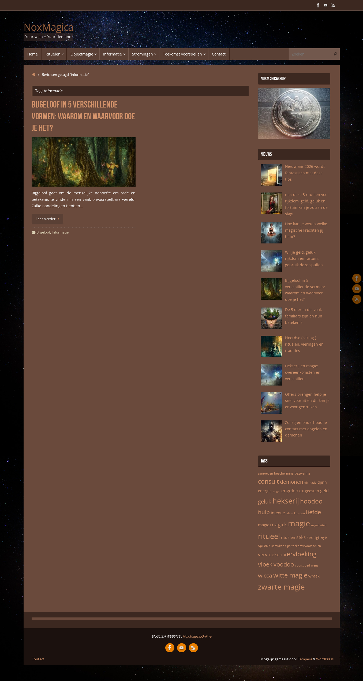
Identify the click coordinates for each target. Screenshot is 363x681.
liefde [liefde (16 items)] (313, 512)
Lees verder (48, 219)
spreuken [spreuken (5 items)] (277, 546)
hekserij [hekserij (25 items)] (285, 501)
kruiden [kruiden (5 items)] (299, 513)
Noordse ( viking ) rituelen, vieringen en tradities (304, 344)
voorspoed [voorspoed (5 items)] (302, 565)
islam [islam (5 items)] (289, 513)
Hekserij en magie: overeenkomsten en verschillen (302, 372)
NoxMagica (49, 27)
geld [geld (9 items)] (324, 491)
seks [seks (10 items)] (301, 537)
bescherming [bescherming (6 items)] (284, 473)
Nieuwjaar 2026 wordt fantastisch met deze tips (305, 173)
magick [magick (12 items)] (278, 524)
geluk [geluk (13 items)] (264, 501)
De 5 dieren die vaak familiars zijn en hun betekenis (303, 316)
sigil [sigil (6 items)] (317, 537)
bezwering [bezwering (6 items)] (302, 473)
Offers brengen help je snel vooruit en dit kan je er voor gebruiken (307, 401)
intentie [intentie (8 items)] (278, 512)
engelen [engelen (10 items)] (289, 490)
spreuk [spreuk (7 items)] (264, 545)
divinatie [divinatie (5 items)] (310, 482)
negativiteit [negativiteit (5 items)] (319, 525)
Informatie (60, 232)
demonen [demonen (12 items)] (291, 481)
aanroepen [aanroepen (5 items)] (265, 473)
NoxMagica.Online (196, 636)
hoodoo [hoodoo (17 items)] (311, 501)
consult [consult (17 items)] (268, 481)
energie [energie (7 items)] (265, 490)
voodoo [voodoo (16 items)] (284, 564)
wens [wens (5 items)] (314, 565)
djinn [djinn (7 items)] (322, 482)
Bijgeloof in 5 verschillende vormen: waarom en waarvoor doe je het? (83, 116)
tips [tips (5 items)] (287, 546)
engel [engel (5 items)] (276, 491)
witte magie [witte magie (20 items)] (290, 575)
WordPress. (325, 659)
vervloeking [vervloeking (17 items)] (300, 554)
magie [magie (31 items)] (299, 523)
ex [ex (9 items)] (301, 491)
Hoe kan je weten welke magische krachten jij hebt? (306, 230)
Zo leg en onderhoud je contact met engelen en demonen (306, 429)
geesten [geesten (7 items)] (312, 490)
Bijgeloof (43, 232)
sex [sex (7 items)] (310, 537)
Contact (38, 659)
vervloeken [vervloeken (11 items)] (270, 554)
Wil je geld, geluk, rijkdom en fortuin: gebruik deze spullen (304, 259)
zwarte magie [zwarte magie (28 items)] (281, 587)
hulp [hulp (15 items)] (264, 512)
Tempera (305, 659)
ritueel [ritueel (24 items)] (269, 536)
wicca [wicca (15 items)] (265, 575)
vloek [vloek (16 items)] (265, 564)
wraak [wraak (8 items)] (314, 576)
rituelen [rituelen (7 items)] (288, 537)
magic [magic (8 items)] (263, 524)
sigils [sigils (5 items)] (324, 538)
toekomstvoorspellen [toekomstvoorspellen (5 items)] (306, 546)
